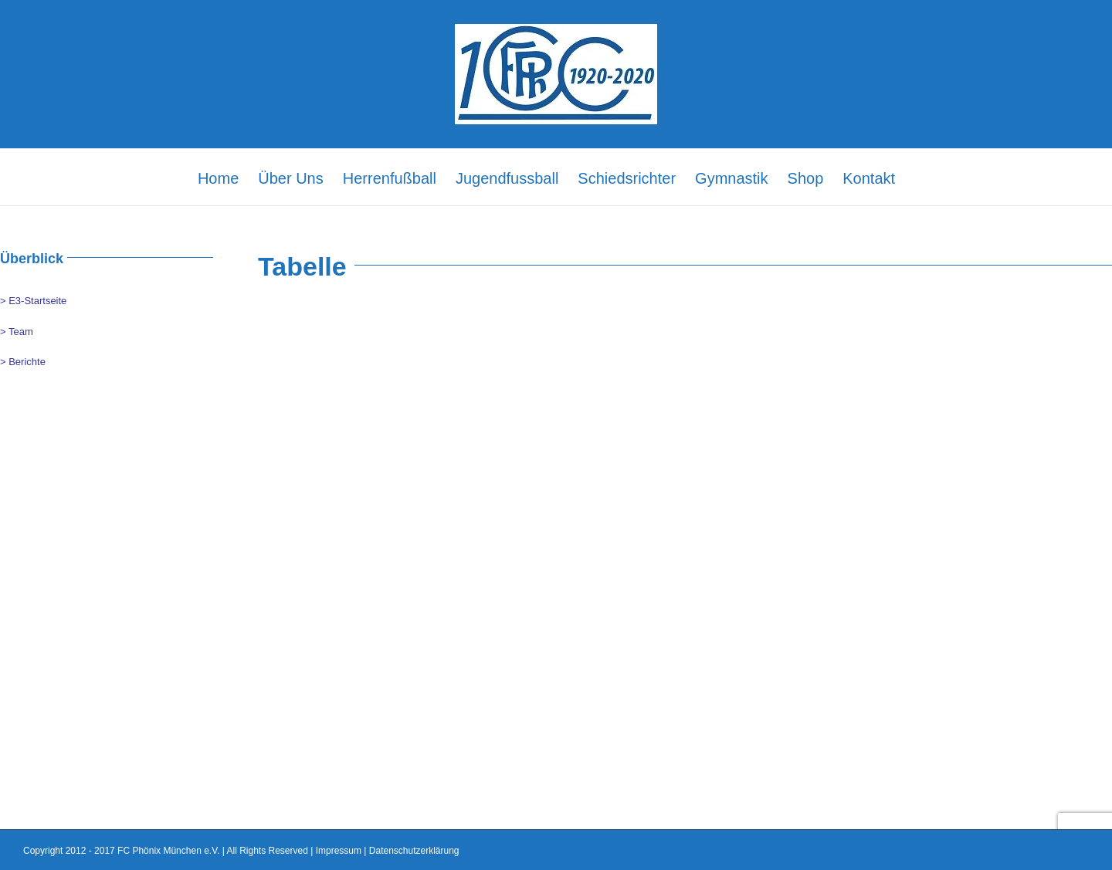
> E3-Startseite (33, 300)
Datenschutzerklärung (414, 850)
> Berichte (23, 361)
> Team (16, 331)
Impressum (338, 850)
